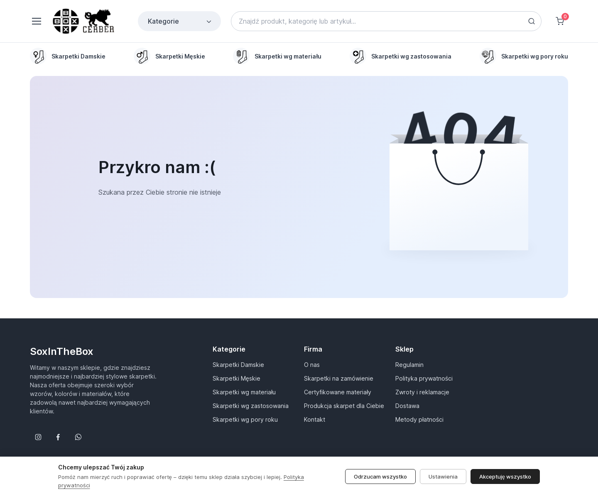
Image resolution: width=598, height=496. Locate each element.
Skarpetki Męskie (236, 378)
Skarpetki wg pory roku (245, 419)
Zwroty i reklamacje (422, 392)
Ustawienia (443, 486)
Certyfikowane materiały (337, 392)
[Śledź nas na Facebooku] (58, 437)
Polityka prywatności (424, 378)
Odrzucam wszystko (380, 486)
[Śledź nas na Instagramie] (38, 437)
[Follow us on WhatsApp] (78, 437)
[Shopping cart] (559, 21)
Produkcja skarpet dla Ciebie (344, 405)
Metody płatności (419, 419)
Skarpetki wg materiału (244, 392)
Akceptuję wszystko (505, 486)
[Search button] (531, 21)
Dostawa (407, 405)
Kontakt (314, 419)
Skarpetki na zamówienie (338, 378)
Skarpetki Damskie (238, 364)
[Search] (386, 21)
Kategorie (180, 21)
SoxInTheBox (61, 351)
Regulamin (409, 364)
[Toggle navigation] (36, 21)
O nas (312, 364)
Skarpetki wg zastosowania (251, 405)
